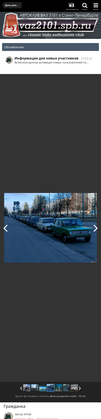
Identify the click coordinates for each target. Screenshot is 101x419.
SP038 (27, 414)
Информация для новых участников (47, 58)
